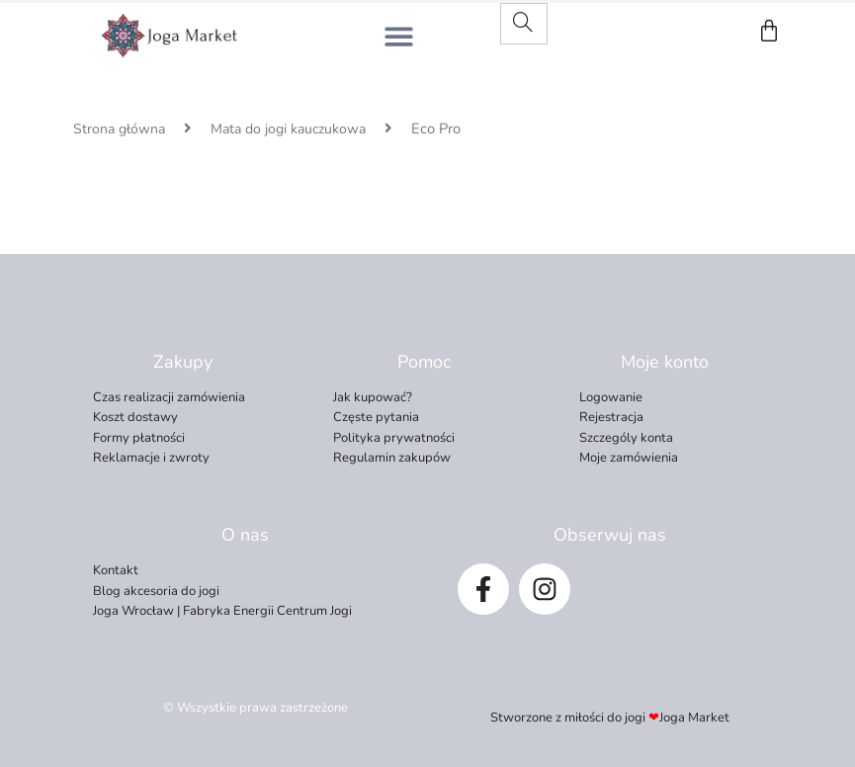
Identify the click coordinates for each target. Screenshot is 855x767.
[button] (399, 36)
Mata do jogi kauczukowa (288, 129)
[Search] (523, 23)
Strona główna (119, 129)
